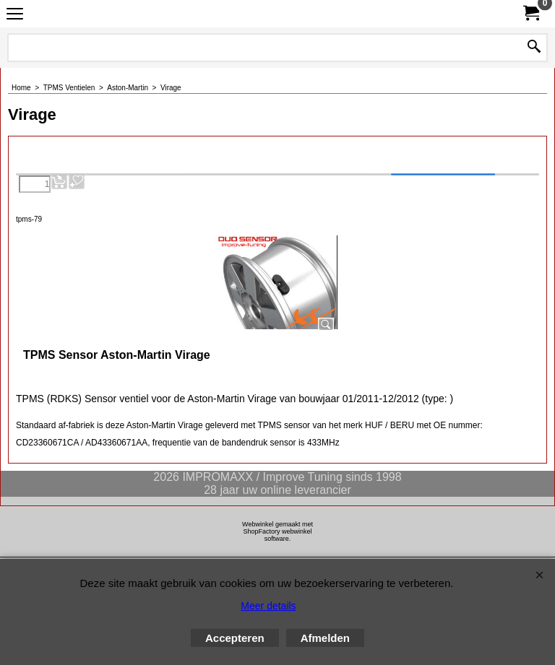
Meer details (268, 606)
